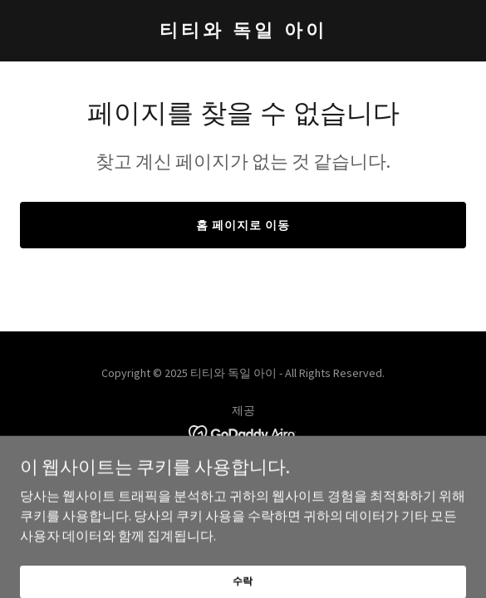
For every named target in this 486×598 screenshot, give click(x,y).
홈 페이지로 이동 (243, 225)
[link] (243, 31)
